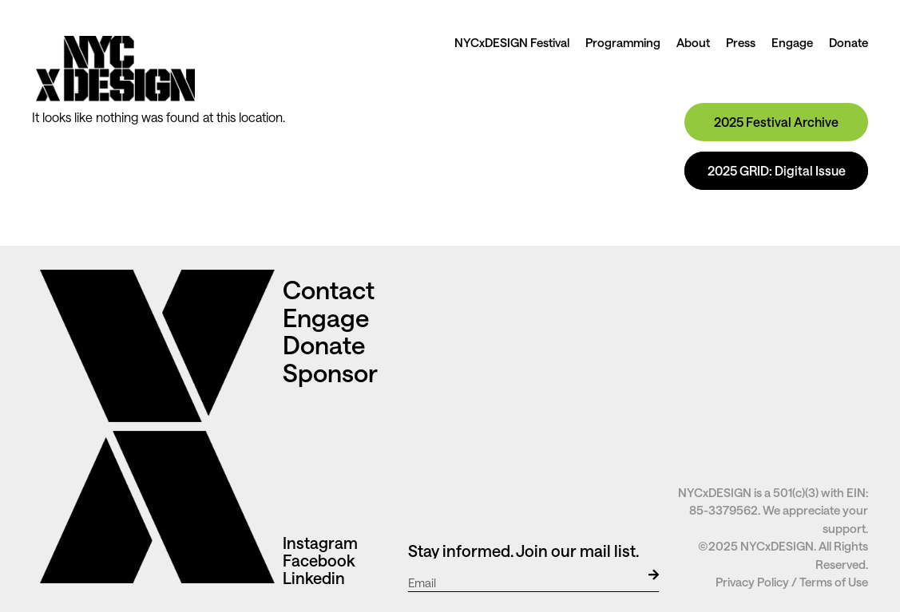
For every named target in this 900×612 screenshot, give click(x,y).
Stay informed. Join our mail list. (523, 551)
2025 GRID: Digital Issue (777, 170)
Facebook (319, 560)
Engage (792, 42)
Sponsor (330, 372)
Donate (848, 42)
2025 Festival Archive (776, 121)
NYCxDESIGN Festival (511, 42)
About (693, 42)
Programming (622, 42)
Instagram (320, 542)
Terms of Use (833, 581)
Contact (331, 289)
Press (740, 42)
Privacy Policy (752, 581)
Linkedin (314, 577)
